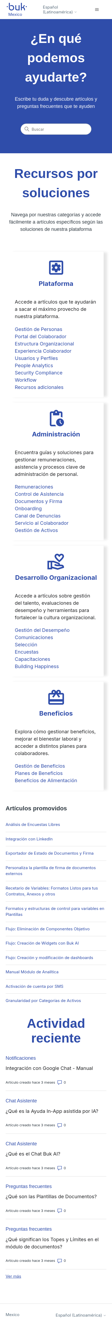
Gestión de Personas (38, 329)
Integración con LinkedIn (29, 839)
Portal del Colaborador (40, 336)
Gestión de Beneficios (40, 766)
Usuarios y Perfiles (36, 358)
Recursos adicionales (39, 387)
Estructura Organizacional (44, 344)
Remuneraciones (34, 487)
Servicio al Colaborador (42, 523)
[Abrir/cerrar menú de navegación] (96, 9)
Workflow (26, 380)
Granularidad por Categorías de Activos (43, 1000)
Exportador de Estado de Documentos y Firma (50, 853)
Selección (26, 644)
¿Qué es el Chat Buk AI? (33, 1154)
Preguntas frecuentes (29, 1186)
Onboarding (28, 508)
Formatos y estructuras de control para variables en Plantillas (55, 911)
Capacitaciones (32, 659)
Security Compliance (39, 373)
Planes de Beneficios (39, 773)
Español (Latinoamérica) (60, 9)
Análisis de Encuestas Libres (33, 824)
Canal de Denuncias (38, 516)
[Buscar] (56, 129)
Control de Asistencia (39, 494)
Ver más (13, 1276)
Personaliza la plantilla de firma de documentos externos (51, 870)
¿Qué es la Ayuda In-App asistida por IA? (52, 1111)
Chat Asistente (21, 1100)
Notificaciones (21, 1058)
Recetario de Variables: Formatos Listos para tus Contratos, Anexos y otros (52, 891)
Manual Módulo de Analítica (32, 971)
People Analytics (34, 365)
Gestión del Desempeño (42, 630)
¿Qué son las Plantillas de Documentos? (51, 1196)
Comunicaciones (34, 637)
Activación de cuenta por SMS (34, 986)
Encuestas (27, 652)
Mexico (12, 1314)
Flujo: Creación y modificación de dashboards (49, 957)
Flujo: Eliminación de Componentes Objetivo (48, 928)
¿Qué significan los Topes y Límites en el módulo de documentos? (52, 1243)
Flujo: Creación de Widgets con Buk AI (42, 943)
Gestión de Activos (36, 530)
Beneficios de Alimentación (46, 780)
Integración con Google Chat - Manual (49, 1068)
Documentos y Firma (38, 501)
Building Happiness (37, 666)
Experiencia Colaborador (43, 351)
